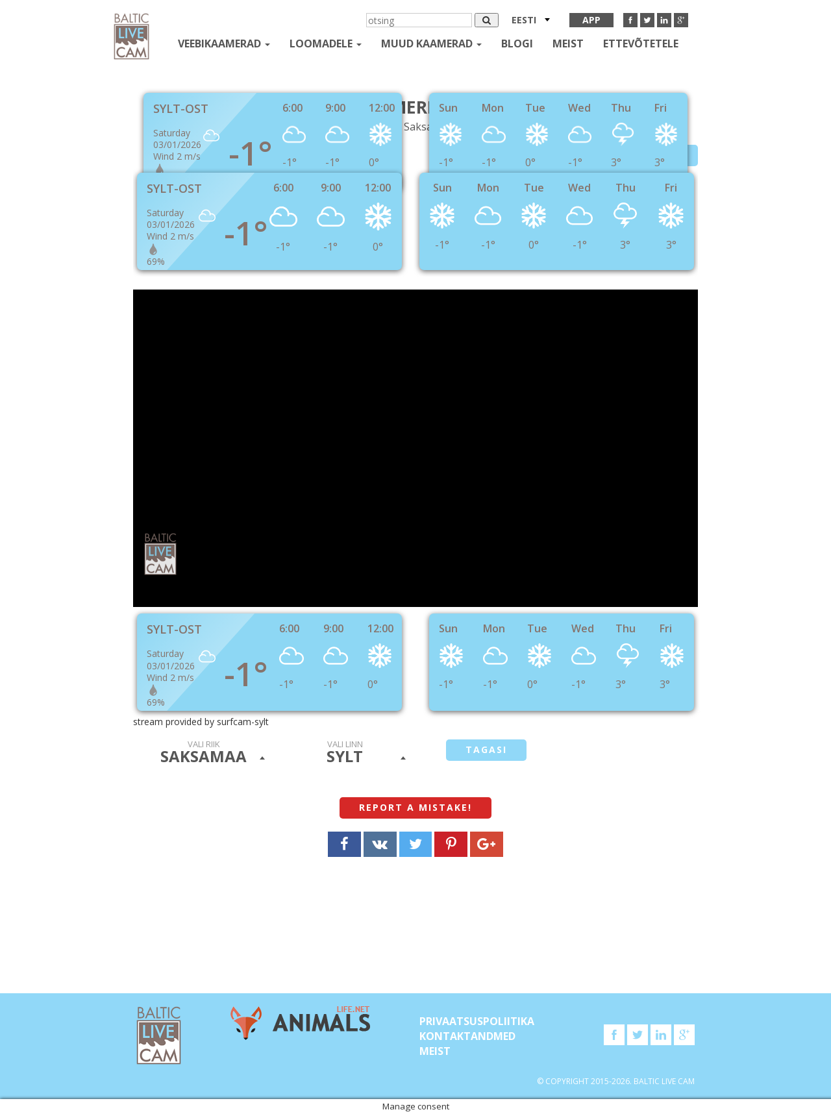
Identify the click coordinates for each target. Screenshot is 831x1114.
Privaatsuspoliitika (476, 1021)
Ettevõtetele (640, 43)
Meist (568, 43)
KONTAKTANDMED (467, 1036)
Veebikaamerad (224, 43)
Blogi (517, 43)
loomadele (326, 43)
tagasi (486, 749)
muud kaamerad (431, 43)
